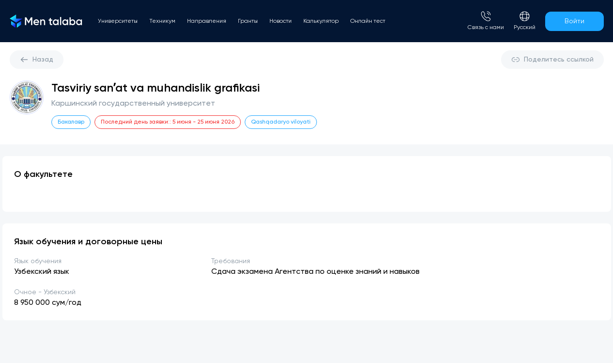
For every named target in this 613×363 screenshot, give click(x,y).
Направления (206, 21)
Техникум (162, 21)
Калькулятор (321, 21)
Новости (280, 21)
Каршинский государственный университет (133, 104)
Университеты (118, 21)
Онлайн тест (367, 21)
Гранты (248, 21)
